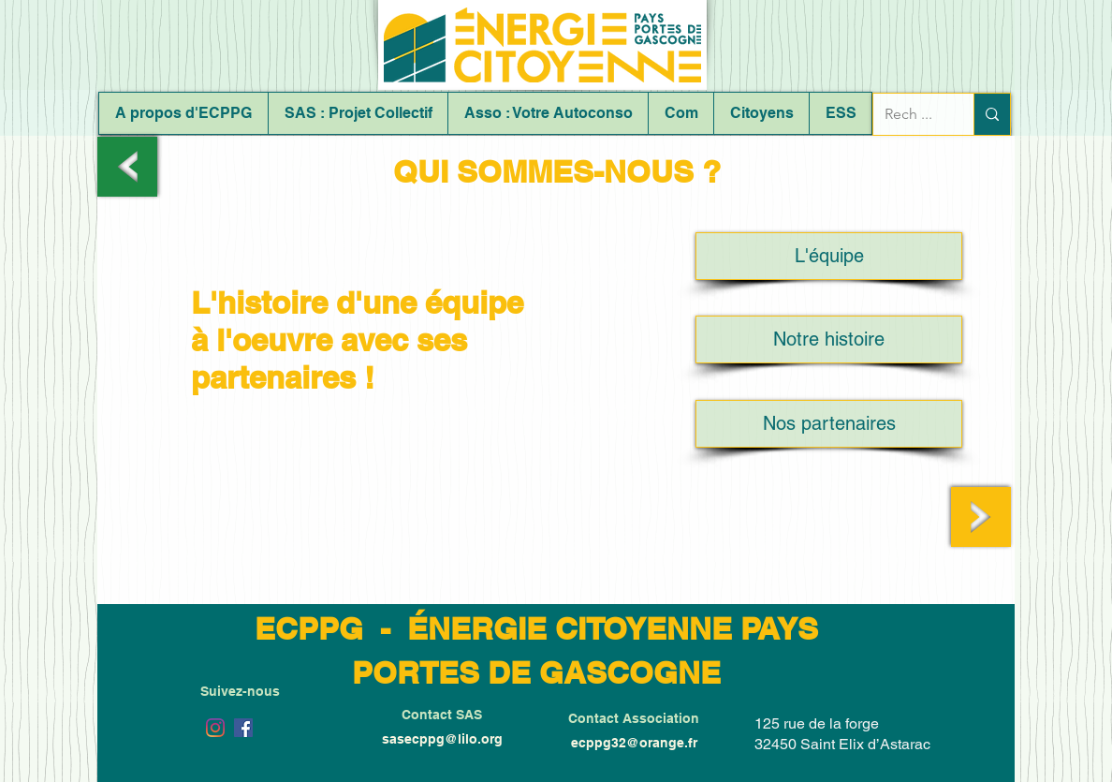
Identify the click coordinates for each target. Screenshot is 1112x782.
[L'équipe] (828, 256)
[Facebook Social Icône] (243, 727)
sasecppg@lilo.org (442, 738)
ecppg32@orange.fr (634, 742)
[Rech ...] (909, 114)
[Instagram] (215, 727)
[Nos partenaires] (828, 424)
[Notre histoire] (828, 339)
